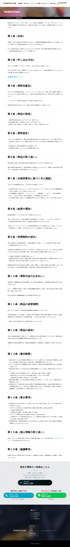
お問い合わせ (53, 3)
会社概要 (31, 529)
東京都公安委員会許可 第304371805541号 (49, 530)
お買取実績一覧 (32, 526)
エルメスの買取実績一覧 (35, 513)
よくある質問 (38, 3)
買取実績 (20, 3)
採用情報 (31, 530)
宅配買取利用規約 (32, 533)
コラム (32, 3)
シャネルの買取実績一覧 (35, 518)
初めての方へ (26, 3)
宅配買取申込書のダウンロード (15, 77)
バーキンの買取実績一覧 (35, 514)
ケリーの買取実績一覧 (34, 516)
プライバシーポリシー (33, 535)
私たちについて (45, 3)
